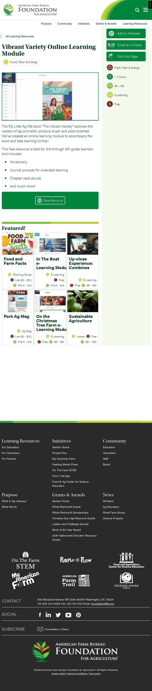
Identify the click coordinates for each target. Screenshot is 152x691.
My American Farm (63, 458)
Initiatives (83, 23)
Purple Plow (59, 453)
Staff (105, 458)
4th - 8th (115, 86)
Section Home (60, 447)
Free (113, 104)
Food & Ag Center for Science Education (70, 483)
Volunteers (109, 453)
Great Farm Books (114, 512)
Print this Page (123, 56)
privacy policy (58, 673)
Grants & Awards (106, 23)
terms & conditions (77, 673)
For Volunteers (11, 453)
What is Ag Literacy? (14, 501)
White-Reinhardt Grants (66, 507)
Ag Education (111, 507)
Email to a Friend (125, 45)
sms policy (95, 673)
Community (65, 23)
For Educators (10, 447)
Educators (109, 447)
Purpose (46, 23)
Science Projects (113, 518)
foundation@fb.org (102, 603)
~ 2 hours (116, 77)
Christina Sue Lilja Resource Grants (73, 518)
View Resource (50, 200)
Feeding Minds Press (65, 464)
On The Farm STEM (64, 470)
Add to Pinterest (124, 33)
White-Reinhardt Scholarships (70, 512)
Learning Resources (135, 23)
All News (108, 501)
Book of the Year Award (66, 530)
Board (106, 464)
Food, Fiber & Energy (21, 62)
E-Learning (117, 95)
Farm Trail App (61, 476)
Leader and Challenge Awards (70, 524)
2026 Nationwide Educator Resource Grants (74, 537)
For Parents (9, 458)
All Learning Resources (20, 36)
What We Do (9, 507)
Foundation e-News (53, 629)
